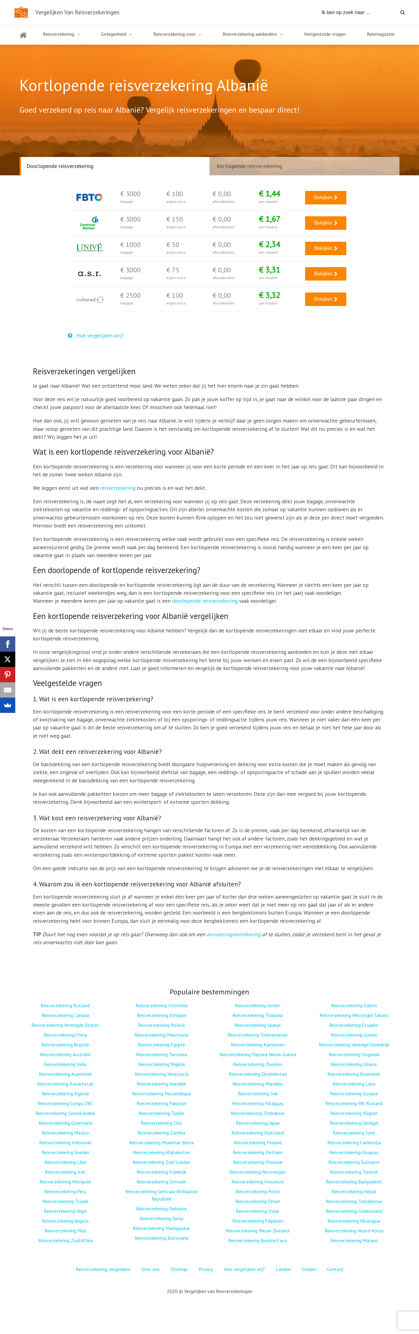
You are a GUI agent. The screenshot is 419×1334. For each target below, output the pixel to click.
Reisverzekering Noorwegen (257, 1172)
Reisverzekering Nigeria (161, 1064)
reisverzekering (117, 487)
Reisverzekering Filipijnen (257, 1221)
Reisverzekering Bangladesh (354, 1182)
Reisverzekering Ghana (354, 1064)
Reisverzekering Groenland (65, 1123)
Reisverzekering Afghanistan (161, 1152)
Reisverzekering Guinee (354, 1035)
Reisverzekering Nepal (353, 1191)
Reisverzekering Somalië (161, 1182)
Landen (283, 1269)
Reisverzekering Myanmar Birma (161, 1142)
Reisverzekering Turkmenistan (258, 1035)
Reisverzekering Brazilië (65, 1044)
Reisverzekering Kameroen (258, 1044)
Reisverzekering (58, 34)
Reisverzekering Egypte (161, 1044)
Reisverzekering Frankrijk (161, 1172)
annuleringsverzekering (234, 934)
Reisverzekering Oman (257, 1201)
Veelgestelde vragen (325, 34)
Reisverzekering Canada (65, 1015)
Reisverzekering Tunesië (354, 1172)
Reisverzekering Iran (65, 1172)
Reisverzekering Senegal (354, 1123)
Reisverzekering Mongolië (65, 1182)
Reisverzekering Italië (257, 1211)
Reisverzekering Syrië (354, 1133)
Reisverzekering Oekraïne (161, 1208)
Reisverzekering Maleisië (257, 1162)
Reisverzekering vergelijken (103, 1269)
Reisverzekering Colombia (162, 1005)
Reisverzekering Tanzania (161, 1054)
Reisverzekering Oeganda (354, 1054)
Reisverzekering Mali (65, 1231)
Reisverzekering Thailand (257, 1015)
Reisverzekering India (65, 1064)
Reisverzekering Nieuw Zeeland (257, 1231)
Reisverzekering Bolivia (161, 1025)
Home (23, 39)
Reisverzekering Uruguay (353, 1152)
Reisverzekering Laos (354, 1084)
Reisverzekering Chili (161, 1123)
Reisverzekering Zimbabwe (258, 1113)
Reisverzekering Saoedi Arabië (65, 1113)
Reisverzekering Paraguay (257, 1103)
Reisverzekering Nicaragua (353, 1221)
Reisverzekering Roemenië (353, 1074)
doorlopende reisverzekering (205, 600)
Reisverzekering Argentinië (65, 1074)
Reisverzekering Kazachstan (65, 1084)
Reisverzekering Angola (65, 1221)
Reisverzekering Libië (65, 1162)
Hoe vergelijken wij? (96, 335)
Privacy (206, 1269)
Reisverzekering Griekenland (354, 1211)
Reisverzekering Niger (65, 1211)
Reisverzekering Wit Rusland (354, 1103)
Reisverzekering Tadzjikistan (354, 1201)
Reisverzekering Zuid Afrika (65, 1240)
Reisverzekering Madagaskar (161, 1228)
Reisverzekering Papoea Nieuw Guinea (257, 1054)
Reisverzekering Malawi (354, 1240)
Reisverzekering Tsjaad (65, 1201)
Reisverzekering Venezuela (161, 1074)
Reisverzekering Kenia (161, 1218)
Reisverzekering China (65, 1035)
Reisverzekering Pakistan (162, 1103)
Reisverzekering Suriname (354, 1162)
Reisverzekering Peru (65, 1191)
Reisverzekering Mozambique (161, 1093)
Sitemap (179, 1269)
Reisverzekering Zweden (257, 1064)
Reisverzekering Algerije (65, 1093)
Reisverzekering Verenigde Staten (65, 1025)
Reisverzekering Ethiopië (161, 1015)
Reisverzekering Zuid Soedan (161, 1162)
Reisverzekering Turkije (161, 1113)
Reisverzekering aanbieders (250, 34)
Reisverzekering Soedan (65, 1152)
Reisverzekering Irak (258, 1093)
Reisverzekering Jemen (257, 1005)
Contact (335, 1269)
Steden (309, 1269)
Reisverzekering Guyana (354, 1093)
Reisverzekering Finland (258, 1142)
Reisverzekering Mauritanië (161, 1035)
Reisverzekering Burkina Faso (257, 1240)
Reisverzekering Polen (257, 1191)
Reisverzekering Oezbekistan (258, 1074)
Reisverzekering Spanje (258, 1025)
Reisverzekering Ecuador (353, 1025)
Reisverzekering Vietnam (257, 1152)
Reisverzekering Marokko (257, 1084)
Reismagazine (381, 34)
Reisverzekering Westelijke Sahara (353, 1015)
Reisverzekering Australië (65, 1054)
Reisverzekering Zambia (161, 1133)
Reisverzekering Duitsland (257, 1133)
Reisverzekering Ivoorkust (257, 1182)
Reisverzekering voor (174, 34)
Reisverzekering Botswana (161, 1238)
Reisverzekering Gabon (354, 1005)
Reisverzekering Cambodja (354, 1142)
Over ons (150, 1269)
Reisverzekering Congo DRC (65, 1103)
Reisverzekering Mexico (65, 1133)
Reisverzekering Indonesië (65, 1142)
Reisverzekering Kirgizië (353, 1113)
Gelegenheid (113, 34)
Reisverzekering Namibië (161, 1084)
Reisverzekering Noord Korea (354, 1231)
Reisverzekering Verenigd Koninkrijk (354, 1044)
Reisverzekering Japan (258, 1123)
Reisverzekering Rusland (65, 1005)
